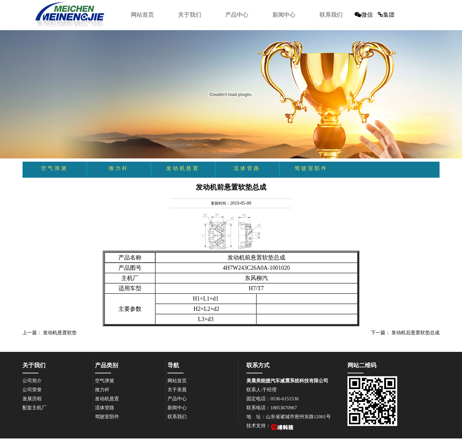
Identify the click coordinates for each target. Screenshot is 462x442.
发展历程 (32, 398)
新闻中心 (283, 15)
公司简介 (32, 380)
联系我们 (331, 15)
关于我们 (189, 15)
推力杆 (102, 389)
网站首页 (142, 15)
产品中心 (236, 15)
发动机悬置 (107, 398)
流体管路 (104, 407)
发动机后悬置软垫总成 (415, 332)
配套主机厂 (34, 407)
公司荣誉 (32, 389)
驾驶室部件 (107, 416)
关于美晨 (177, 389)
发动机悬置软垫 (60, 332)
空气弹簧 (104, 380)
